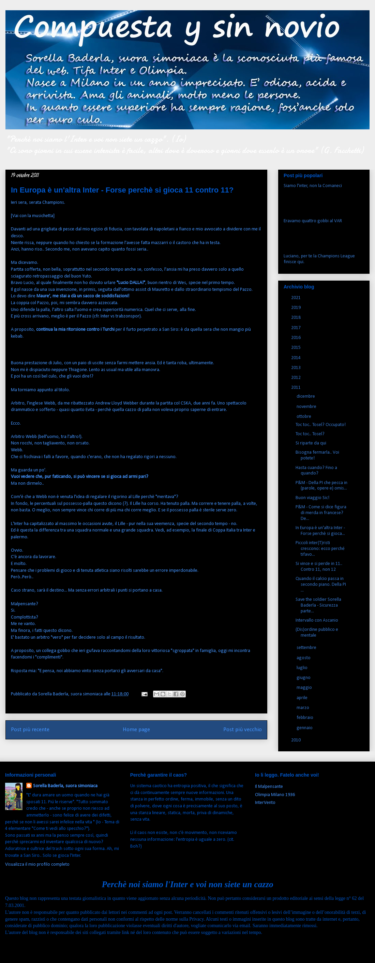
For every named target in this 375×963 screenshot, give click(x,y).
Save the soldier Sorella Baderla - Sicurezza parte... (318, 605)
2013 (296, 367)
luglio (303, 667)
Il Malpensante (269, 786)
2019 (296, 307)
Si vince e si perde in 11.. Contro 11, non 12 (319, 566)
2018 (296, 317)
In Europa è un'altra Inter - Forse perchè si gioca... (320, 530)
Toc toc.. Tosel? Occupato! (321, 424)
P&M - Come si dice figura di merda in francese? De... (321, 513)
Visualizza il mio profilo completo (37, 864)
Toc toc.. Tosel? (310, 434)
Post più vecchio (242, 730)
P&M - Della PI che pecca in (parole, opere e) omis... (321, 485)
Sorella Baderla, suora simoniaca (65, 786)
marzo (303, 707)
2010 (296, 740)
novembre (307, 406)
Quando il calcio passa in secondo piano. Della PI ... (321, 584)
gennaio (305, 728)
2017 (296, 327)
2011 (296, 387)
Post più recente (30, 730)
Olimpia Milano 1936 (275, 794)
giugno (304, 677)
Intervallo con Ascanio (317, 620)
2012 (296, 377)
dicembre (306, 396)
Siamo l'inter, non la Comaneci (313, 185)
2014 (296, 357)
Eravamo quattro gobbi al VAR (313, 221)
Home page (136, 730)
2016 (296, 337)
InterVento (265, 802)
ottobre (304, 416)
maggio (305, 687)
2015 (296, 347)
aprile (303, 697)
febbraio (305, 717)
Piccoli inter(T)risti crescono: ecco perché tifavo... (320, 548)
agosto (304, 658)
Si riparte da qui (311, 443)
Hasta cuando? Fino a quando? (316, 470)
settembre (307, 647)
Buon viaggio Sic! (312, 497)
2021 (296, 297)
